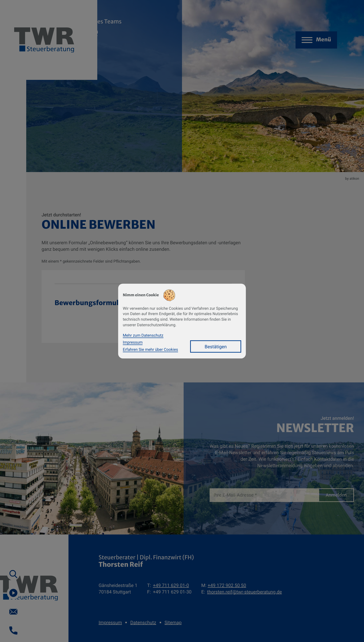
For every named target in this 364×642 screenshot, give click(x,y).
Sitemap (173, 622)
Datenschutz (143, 622)
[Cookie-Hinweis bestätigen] (215, 346)
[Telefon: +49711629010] (171, 585)
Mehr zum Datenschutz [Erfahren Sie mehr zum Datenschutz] (143, 335)
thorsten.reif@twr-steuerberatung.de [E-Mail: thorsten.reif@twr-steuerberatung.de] (244, 592)
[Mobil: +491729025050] (227, 585)
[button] (13, 574)
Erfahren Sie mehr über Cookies (150, 349)
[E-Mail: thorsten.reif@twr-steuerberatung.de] (13, 612)
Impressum (110, 622)
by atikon (352, 178)
